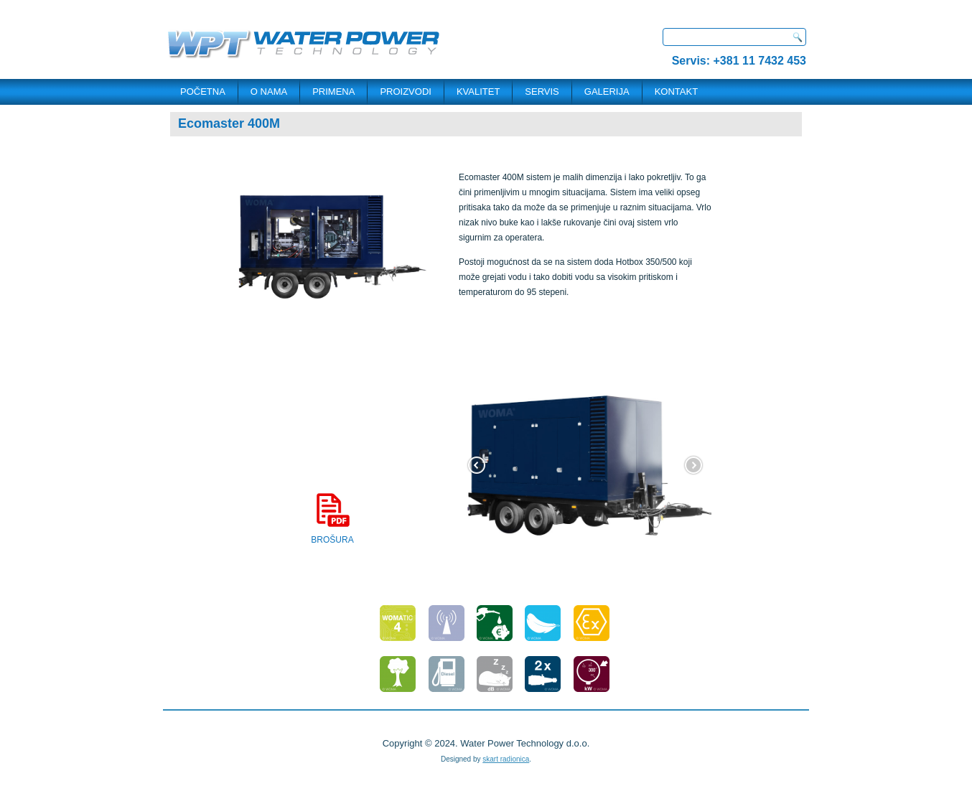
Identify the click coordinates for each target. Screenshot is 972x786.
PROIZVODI (405, 91)
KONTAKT (676, 91)
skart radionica (505, 759)
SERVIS (542, 91)
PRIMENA (333, 91)
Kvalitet (478, 91)
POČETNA (202, 91)
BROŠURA (332, 518)
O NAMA (269, 91)
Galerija (607, 91)
